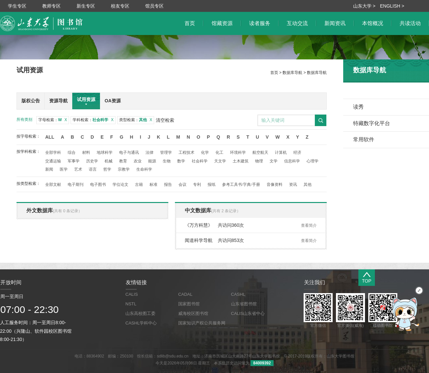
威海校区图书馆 (193, 313)
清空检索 (165, 120)
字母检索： (52, 120)
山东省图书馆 (244, 303)
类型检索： (135, 120)
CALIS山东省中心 (248, 313)
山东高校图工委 (140, 313)
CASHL (238, 294)
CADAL (185, 294)
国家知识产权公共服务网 (201, 323)
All (49, 137)
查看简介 (309, 225)
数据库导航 (292, 72)
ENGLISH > (392, 6)
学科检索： (93, 120)
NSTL (130, 303)
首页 (274, 72)
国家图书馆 (189, 303)
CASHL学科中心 (141, 323)
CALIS (131, 294)
